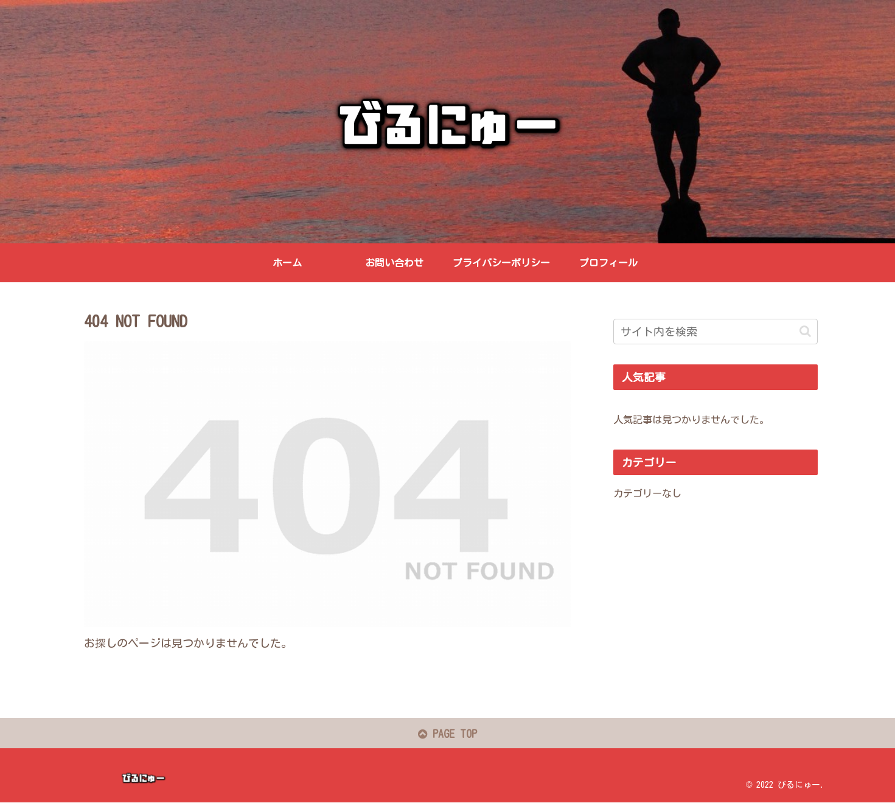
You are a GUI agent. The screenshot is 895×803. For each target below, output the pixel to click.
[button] (805, 331)
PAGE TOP (447, 734)
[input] (715, 331)
